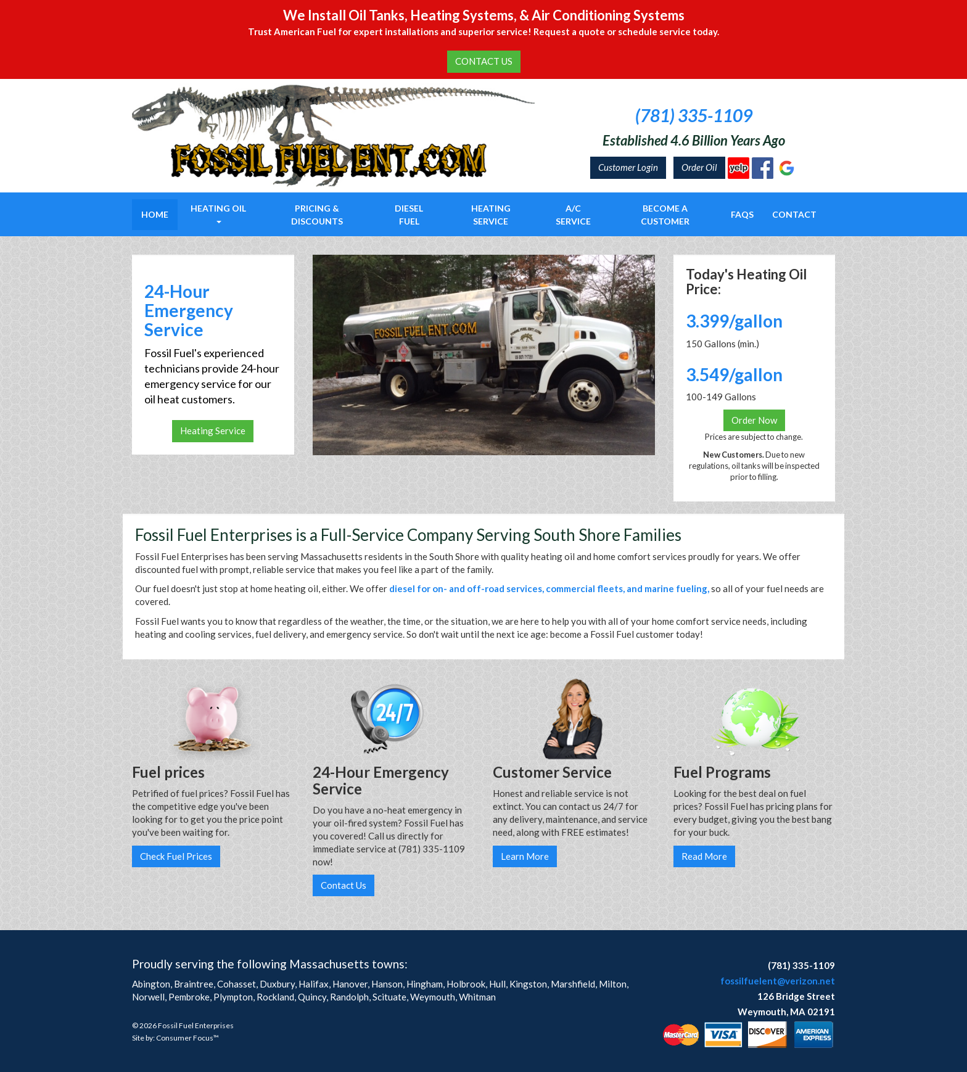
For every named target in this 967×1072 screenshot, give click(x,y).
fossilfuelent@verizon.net (777, 980)
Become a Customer (665, 214)
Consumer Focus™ (187, 1037)
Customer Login (628, 167)
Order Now (754, 420)
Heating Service (491, 214)
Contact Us (343, 885)
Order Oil (699, 167)
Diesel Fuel (409, 214)
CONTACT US (483, 61)
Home (154, 214)
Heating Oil (218, 213)
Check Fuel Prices (176, 856)
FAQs (742, 214)
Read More (704, 856)
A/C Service (573, 214)
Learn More (525, 856)
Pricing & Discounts (317, 214)
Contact (794, 214)
